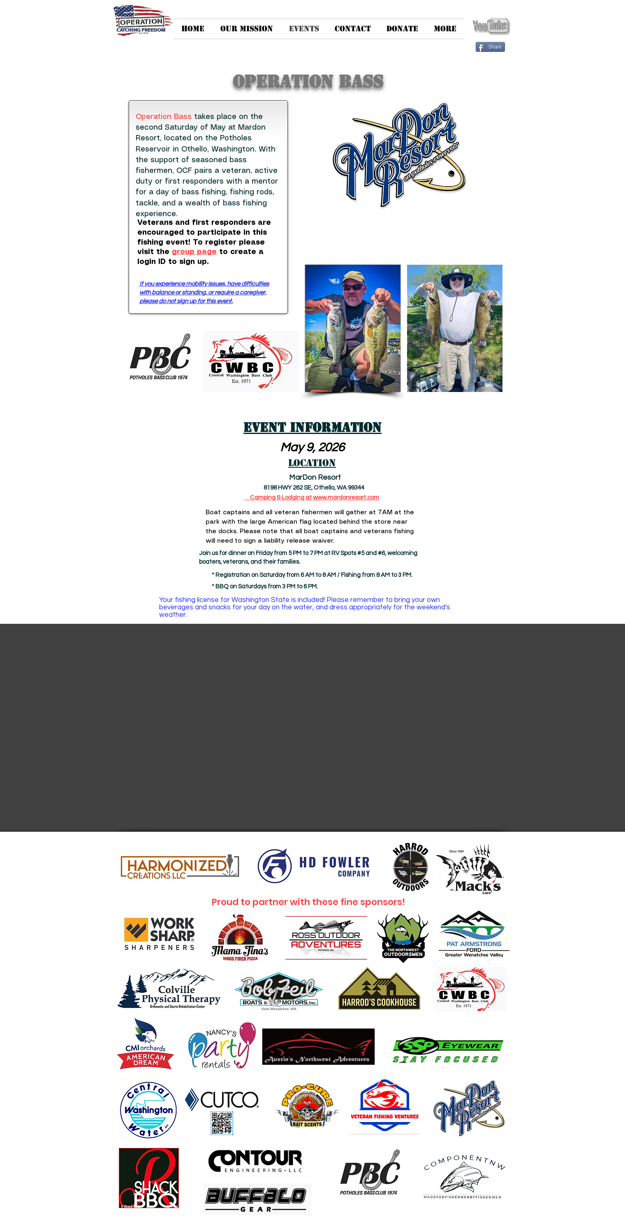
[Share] (490, 47)
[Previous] (45, 727)
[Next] (580, 727)
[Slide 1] (313, 811)
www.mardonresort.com (346, 498)
